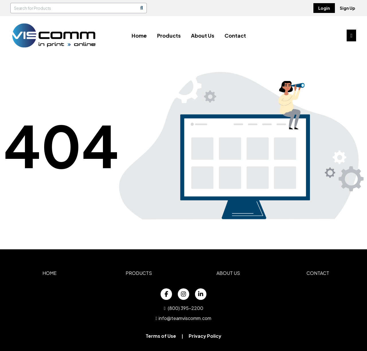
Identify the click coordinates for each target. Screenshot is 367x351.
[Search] (142, 8)
